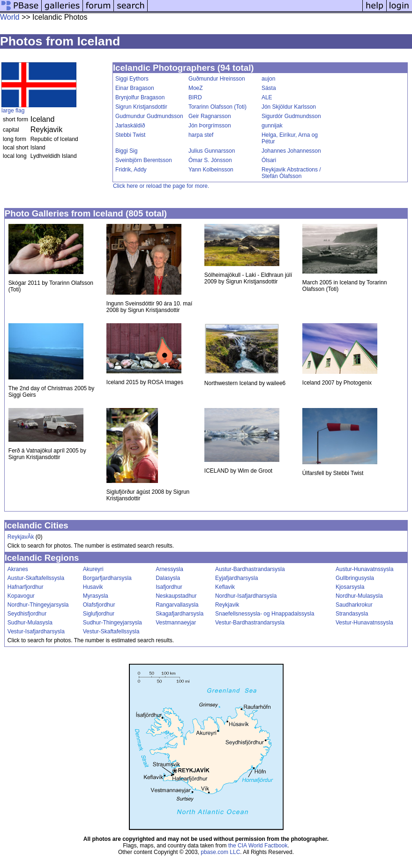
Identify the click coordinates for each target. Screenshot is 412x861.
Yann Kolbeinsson (210, 169)
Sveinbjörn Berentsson (143, 160)
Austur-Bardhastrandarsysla (250, 569)
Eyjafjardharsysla (236, 578)
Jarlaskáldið (130, 125)
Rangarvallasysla (177, 604)
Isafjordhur (169, 587)
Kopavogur (21, 596)
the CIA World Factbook (258, 845)
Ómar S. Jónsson (210, 160)
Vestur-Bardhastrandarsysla (250, 622)
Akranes (17, 569)
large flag (12, 110)
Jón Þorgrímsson (209, 125)
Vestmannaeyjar (176, 622)
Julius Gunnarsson (211, 151)
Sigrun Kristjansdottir (141, 107)
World (10, 17)
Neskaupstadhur (176, 596)
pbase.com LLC (220, 852)
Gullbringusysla (355, 578)
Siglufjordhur (98, 613)
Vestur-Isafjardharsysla (36, 631)
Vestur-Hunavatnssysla (364, 622)
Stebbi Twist (130, 135)
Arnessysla (169, 569)
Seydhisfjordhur (26, 613)
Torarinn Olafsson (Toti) (217, 107)
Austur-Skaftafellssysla (35, 578)
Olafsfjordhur (99, 604)
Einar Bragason (134, 88)
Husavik (93, 587)
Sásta (269, 88)
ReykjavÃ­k (20, 537)
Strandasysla (352, 613)
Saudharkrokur (354, 604)
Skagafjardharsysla (179, 613)
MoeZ (195, 88)
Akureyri (93, 569)
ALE (267, 97)
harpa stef (200, 135)
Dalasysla (168, 578)
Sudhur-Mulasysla (29, 622)
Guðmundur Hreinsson (216, 78)
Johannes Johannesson (291, 151)
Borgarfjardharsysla (107, 578)
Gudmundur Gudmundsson (149, 116)
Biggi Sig (126, 151)
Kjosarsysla (350, 587)
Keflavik (225, 587)
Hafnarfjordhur (25, 587)
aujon (268, 78)
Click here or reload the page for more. (161, 186)
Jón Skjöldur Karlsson (289, 107)
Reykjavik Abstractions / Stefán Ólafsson (291, 172)
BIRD (195, 97)
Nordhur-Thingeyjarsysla (38, 604)
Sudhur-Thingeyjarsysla (112, 622)
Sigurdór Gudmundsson (291, 116)
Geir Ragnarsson (209, 116)
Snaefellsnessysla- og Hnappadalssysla (264, 613)
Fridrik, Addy (131, 169)
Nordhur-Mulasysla (359, 596)
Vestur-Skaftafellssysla (111, 631)
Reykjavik (227, 604)
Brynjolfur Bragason (140, 97)
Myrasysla (95, 596)
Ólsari (269, 160)
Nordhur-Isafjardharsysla (246, 596)
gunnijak (272, 125)
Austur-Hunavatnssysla (364, 569)
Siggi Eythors (132, 78)
